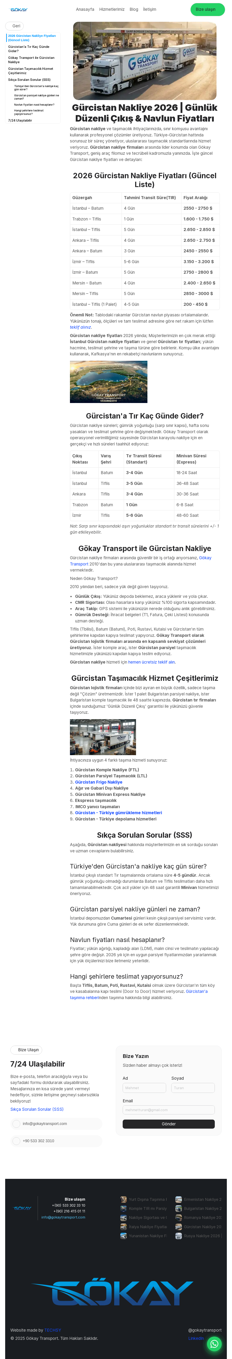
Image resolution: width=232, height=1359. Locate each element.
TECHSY (52, 1330)
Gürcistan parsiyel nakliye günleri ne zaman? (36, 97)
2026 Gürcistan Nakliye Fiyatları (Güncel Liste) (32, 38)
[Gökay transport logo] (18, 9)
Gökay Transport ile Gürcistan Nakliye (31, 60)
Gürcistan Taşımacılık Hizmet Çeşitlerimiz (30, 71)
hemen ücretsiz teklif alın (151, 662)
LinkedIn (196, 1338)
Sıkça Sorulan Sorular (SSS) (29, 80)
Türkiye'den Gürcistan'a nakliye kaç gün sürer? (36, 87)
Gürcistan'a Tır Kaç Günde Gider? (28, 49)
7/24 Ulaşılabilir (20, 120)
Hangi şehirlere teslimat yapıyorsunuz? (29, 112)
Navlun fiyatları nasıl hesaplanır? (34, 104)
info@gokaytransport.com (63, 1217)
